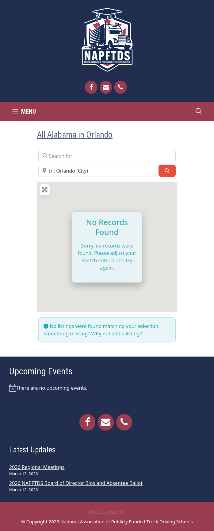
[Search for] (107, 156)
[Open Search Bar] (198, 111)
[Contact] (106, 87)
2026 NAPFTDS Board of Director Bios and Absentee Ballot (76, 483)
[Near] (97, 171)
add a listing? (127, 333)
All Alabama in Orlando (75, 135)
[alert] (107, 388)
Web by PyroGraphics (107, 511)
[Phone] (120, 87)
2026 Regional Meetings (36, 467)
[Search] (167, 171)
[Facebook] (91, 87)
